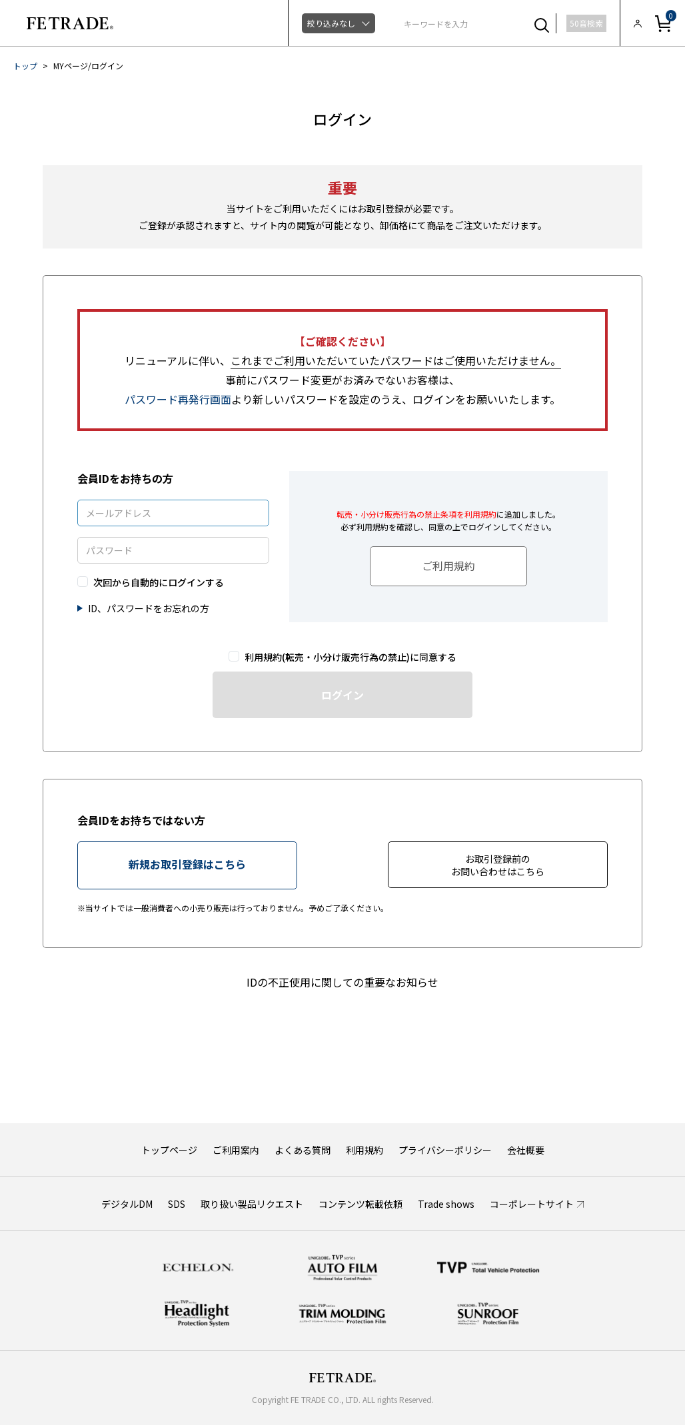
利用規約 (364, 1150)
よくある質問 (303, 1150)
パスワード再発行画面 (178, 399)
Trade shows (446, 1203)
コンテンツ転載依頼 (360, 1203)
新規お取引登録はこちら (187, 864)
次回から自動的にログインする (158, 582)
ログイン (342, 695)
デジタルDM (127, 1203)
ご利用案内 (236, 1150)
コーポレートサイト (532, 1203)
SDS (176, 1203)
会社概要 (525, 1150)
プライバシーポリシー (445, 1150)
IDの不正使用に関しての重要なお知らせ (342, 982)
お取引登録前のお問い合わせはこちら (497, 865)
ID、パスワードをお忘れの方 (148, 608)
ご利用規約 (448, 566)
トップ (25, 65)
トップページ (169, 1150)
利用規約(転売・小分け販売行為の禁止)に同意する (350, 657)
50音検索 (586, 23)
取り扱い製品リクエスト (252, 1203)
